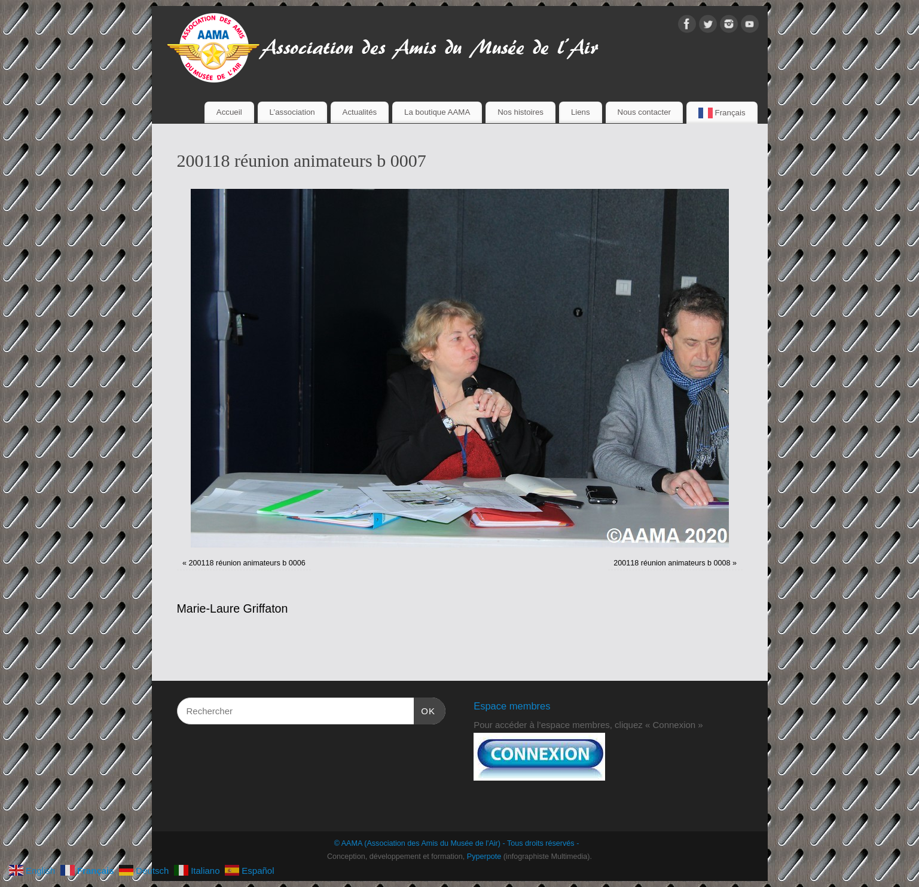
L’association (292, 112)
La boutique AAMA (437, 112)
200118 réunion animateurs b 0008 (671, 563)
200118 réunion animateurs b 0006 (246, 563)
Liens (580, 112)
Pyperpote (484, 856)
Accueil (229, 112)
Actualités (360, 112)
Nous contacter (644, 112)
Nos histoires (520, 112)
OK (424, 709)
